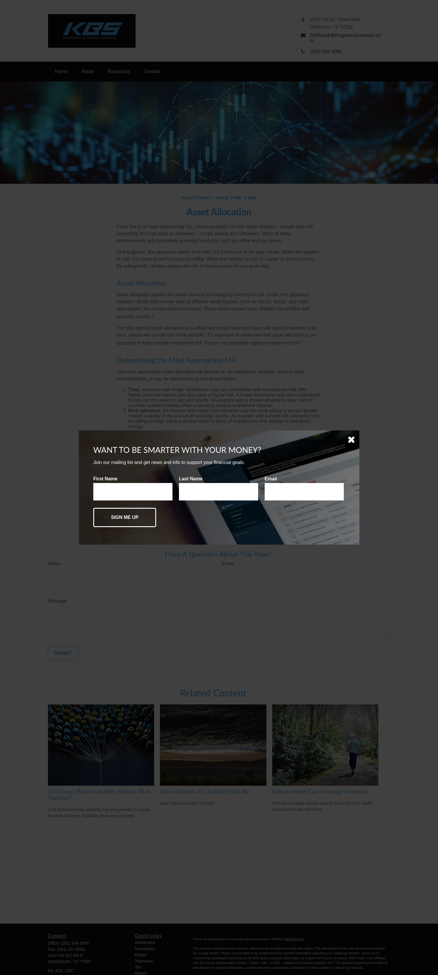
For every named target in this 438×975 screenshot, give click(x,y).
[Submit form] (124, 517)
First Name (105, 478)
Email (271, 478)
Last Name (191, 478)
